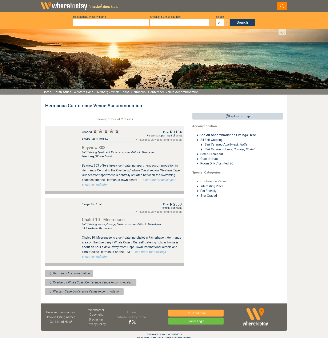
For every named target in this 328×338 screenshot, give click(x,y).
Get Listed (61, 322)
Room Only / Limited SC (216, 163)
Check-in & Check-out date (165, 16)
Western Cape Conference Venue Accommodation (84, 292)
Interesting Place (212, 186)
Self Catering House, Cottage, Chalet (229, 149)
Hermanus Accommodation (69, 273)
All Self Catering (211, 140)
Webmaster (96, 310)
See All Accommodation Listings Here (228, 135)
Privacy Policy (96, 324)
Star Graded (208, 196)
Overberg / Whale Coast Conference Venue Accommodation (90, 283)
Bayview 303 (93, 147)
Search (242, 22)
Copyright (96, 315)
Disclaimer (96, 319)
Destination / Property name (89, 16)
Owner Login (196, 321)
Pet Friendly (208, 191)
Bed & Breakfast (211, 154)
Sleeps (220, 16)
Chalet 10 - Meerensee (103, 219)
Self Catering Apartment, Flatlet (226, 144)
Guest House (209, 159)
